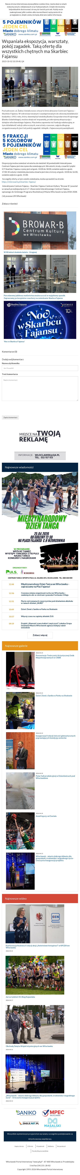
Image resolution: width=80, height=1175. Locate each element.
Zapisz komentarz (10, 417)
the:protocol (61, 1146)
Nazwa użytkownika (10, 363)
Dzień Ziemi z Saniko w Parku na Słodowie (54, 695)
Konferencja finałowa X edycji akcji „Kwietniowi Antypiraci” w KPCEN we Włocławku (38, 946)
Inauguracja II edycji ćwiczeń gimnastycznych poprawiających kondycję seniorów (55, 737)
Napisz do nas (19, 1146)
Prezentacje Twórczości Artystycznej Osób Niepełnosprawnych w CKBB (55, 656)
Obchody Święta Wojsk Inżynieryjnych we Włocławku (29, 1046)
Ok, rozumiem (62, 25)
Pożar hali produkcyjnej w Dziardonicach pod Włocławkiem (55, 777)
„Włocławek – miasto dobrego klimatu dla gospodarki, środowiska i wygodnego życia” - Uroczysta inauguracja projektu (40, 1096)
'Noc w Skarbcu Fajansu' (14, 341)
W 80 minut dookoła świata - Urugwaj (20, 252)
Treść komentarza (10, 374)
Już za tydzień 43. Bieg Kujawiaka (20, 997)
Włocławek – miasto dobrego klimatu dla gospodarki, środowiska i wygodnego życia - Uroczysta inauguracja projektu (55, 858)
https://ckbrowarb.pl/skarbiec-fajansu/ (19, 182)
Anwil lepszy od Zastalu (46, 816)
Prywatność (40, 1146)
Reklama (51, 1146)
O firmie (30, 1146)
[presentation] (21, 408)
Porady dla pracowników (40, 1151)
